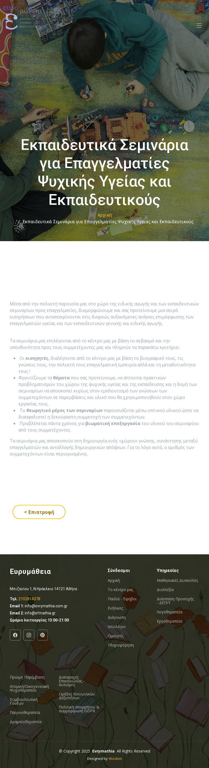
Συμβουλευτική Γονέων (24, 701)
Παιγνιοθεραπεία (25, 712)
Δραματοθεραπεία (26, 722)
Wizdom (115, 758)
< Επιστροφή (39, 512)
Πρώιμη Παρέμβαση (27, 677)
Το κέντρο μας (120, 590)
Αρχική (104, 215)
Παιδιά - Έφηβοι (122, 599)
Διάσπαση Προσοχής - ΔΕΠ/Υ (175, 601)
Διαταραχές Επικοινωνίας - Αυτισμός (72, 681)
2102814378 (29, 599)
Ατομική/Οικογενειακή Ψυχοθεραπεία (29, 688)
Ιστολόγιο (117, 627)
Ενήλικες (115, 608)
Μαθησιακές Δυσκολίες (177, 580)
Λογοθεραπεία (169, 612)
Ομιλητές (116, 636)
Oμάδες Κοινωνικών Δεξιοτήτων (77, 696)
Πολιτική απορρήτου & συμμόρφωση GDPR (79, 709)
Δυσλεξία (165, 590)
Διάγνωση (117, 617)
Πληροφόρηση (121, 645)
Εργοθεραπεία (169, 621)
